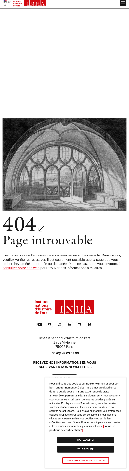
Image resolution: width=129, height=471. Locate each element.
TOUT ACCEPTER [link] (85, 440)
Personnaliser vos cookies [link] (84, 460)
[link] (64, 307)
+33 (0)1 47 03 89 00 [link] (64, 353)
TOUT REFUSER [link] (85, 449)
